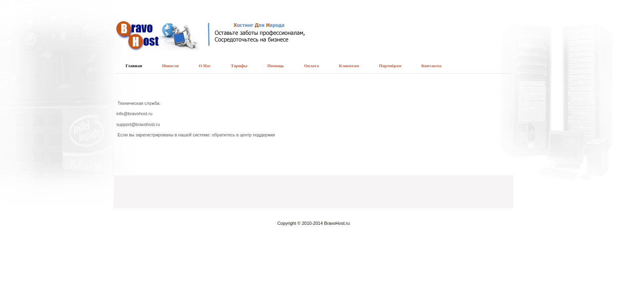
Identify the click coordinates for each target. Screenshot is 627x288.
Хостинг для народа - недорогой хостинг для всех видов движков (172, 38)
